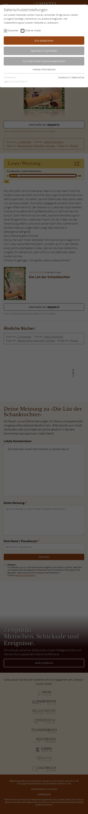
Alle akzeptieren (44, 40)
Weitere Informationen (44, 69)
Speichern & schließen (44, 50)
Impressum (64, 77)
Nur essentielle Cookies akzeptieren (44, 61)
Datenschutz (77, 77)
